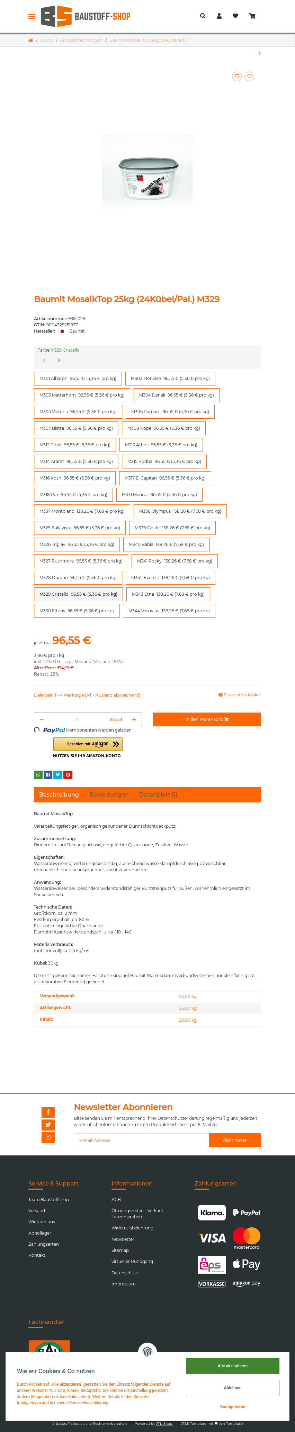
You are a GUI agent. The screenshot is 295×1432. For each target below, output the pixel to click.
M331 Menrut (159, 494)
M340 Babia (166, 544)
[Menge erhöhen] (134, 720)
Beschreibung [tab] (59, 794)
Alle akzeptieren (233, 1366)
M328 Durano (78, 577)
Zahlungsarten (43, 1244)
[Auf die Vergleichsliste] (237, 76)
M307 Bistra (76, 428)
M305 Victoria (78, 411)
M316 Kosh (74, 478)
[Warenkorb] (255, 16)
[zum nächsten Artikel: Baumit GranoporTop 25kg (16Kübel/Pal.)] (260, 53)
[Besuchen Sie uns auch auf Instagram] (48, 1137)
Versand (83, 661)
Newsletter (122, 1239)
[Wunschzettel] (235, 16)
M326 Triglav (76, 544)
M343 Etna (168, 594)
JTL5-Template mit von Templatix (212, 1423)
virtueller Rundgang (132, 1261)
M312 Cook (74, 444)
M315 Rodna (164, 461)
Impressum (123, 1283)
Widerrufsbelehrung (132, 1227)
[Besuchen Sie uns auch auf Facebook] (48, 1112)
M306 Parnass (170, 411)
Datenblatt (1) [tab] (158, 794)
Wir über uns (41, 1221)
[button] (203, 16)
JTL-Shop (164, 1423)
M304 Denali (176, 395)
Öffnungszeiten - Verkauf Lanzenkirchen (137, 1213)
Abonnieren (235, 1140)
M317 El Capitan (165, 478)
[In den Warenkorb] (207, 719)
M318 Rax (73, 494)
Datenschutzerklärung (181, 1118)
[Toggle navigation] (31, 16)
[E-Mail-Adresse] (141, 1140)
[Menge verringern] (41, 720)
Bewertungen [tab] (109, 794)
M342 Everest (170, 577)
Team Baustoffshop (48, 1199)
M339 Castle (172, 527)
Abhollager (39, 1233)
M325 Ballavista (79, 527)
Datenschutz (124, 1272)
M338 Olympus (180, 511)
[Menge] (77, 720)
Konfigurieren (232, 1406)
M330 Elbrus (76, 610)
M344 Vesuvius (169, 610)
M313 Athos (161, 444)
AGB (116, 1199)
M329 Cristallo (78, 594)
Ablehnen (233, 1387)
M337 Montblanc (82, 511)
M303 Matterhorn (82, 395)
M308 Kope (163, 428)
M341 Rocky (174, 561)
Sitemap (120, 1250)
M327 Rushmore (81, 561)
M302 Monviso (170, 378)
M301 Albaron (77, 378)
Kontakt (36, 1255)
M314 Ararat (76, 461)
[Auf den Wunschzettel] (249, 76)
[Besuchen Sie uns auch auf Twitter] (48, 1125)
